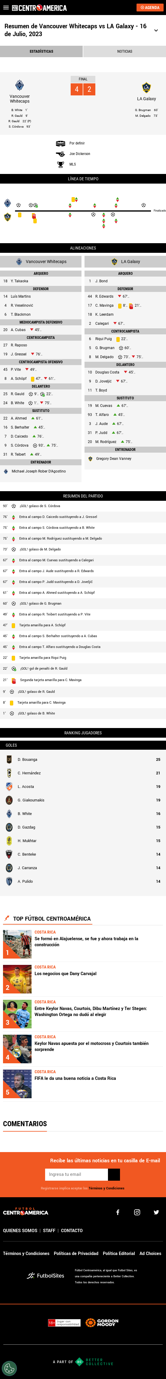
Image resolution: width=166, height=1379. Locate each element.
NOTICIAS (124, 51)
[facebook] (117, 1212)
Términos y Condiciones (106, 1188)
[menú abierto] (6, 7)
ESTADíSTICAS (41, 51)
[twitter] (156, 1212)
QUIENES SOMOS (20, 1231)
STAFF (49, 1231)
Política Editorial (119, 1253)
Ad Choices (150, 1253)
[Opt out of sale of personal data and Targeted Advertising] (9, 1368)
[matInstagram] (137, 1212)
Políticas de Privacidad (76, 1253)
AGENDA (150, 7)
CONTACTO (72, 1231)
